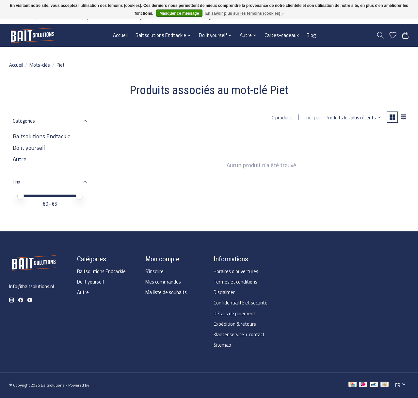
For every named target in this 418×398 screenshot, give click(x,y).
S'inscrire (154, 271)
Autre (19, 159)
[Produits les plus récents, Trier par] (353, 117)
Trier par (312, 117)
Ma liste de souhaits (166, 292)
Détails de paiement (234, 313)
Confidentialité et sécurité (240, 302)
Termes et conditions (235, 282)
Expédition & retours (235, 324)
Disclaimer (224, 292)
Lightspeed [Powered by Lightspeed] (100, 385)
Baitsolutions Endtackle (42, 136)
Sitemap (222, 345)
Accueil (120, 35)
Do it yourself (29, 147)
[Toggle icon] (380, 35)
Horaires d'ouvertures (236, 271)
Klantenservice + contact (239, 334)
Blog (311, 35)
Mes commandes (163, 282)
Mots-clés (39, 65)
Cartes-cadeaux (282, 35)
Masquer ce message (179, 13)
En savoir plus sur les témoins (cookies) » (244, 13)
